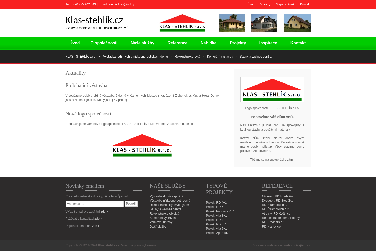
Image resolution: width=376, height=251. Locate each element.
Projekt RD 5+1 (216, 207)
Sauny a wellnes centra (165, 209)
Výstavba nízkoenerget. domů (170, 200)
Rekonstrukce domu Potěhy (281, 218)
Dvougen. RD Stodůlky (277, 200)
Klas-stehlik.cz (108, 245)
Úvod (250, 4)
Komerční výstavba (163, 218)
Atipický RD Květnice (276, 213)
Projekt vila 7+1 (216, 228)
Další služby (158, 226)
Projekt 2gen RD (217, 233)
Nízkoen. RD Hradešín (277, 196)
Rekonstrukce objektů (164, 213)
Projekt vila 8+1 (216, 215)
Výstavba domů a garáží (166, 196)
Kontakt (305, 4)
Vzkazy (265, 4)
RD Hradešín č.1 (273, 222)
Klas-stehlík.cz (94, 20)
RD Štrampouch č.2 (275, 209)
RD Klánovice (271, 226)
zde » (104, 211)
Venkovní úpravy (161, 222)
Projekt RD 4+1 (216, 202)
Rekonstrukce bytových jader (169, 205)
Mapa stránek (285, 4)
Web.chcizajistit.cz (297, 245)
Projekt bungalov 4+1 (220, 211)
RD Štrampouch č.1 (275, 205)
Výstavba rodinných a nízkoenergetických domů (135, 56)
